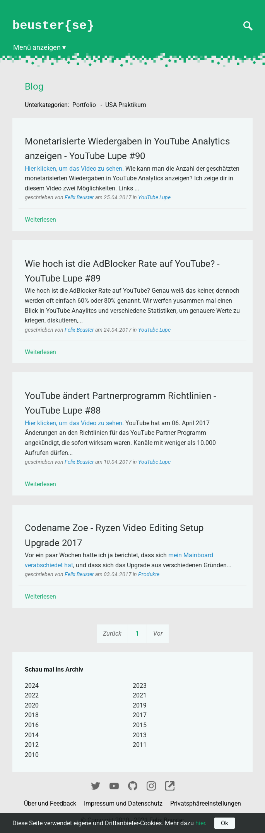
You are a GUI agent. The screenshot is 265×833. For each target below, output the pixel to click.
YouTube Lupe (154, 197)
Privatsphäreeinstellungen (205, 803)
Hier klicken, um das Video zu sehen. (74, 168)
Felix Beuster (80, 197)
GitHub (132, 785)
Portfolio (84, 105)
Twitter (95, 785)
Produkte (148, 574)
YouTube (114, 785)
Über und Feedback (51, 803)
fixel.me (169, 785)
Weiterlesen (40, 219)
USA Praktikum (125, 105)
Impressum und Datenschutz (124, 803)
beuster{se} (53, 26)
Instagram (151, 785)
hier (200, 823)
